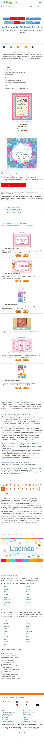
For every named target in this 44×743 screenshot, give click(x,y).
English (25, 717)
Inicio (3, 43)
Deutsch (25, 719)
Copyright (6, 727)
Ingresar (36, 22)
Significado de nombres (11, 43)
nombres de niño (27, 225)
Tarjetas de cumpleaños (29, 712)
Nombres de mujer (12, 223)
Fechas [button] (29, 22)
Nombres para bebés (7, 225)
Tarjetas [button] (6, 18)
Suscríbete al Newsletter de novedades (13, 697)
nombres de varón (22, 223)
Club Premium (27, 714)
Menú (16, 2)
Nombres (3, 223)
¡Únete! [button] (17, 22)
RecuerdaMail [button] (9, 22)
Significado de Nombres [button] (33, 18)
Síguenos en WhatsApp (29, 721)
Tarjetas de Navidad (7, 714)
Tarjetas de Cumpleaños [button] (17, 18)
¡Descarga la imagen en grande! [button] (13, 185)
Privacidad (5, 717)
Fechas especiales (28, 716)
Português (5, 719)
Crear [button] (22, 22)
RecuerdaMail (6, 716)
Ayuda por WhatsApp (8, 721)
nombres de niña (17, 225)
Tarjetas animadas (28, 710)
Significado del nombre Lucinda (22, 121)
